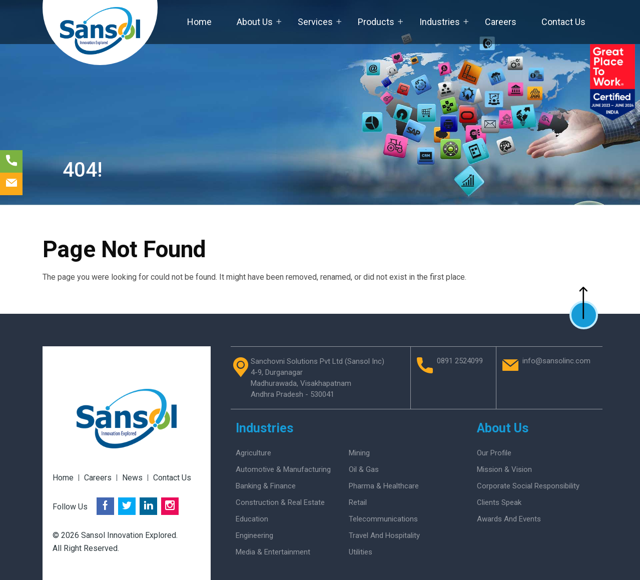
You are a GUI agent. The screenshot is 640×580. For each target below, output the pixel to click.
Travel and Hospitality (384, 535)
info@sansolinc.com (556, 361)
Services (315, 22)
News (132, 477)
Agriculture (253, 452)
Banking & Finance (266, 485)
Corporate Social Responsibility (528, 485)
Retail (358, 502)
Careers (500, 22)
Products (376, 22)
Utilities (360, 551)
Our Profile (494, 452)
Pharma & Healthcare (384, 485)
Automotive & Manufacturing (283, 469)
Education (252, 518)
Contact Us (563, 22)
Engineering (254, 535)
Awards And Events (509, 518)
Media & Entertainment (273, 551)
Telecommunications (383, 518)
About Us (255, 22)
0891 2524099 (460, 361)
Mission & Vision (504, 469)
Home (199, 22)
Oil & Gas (364, 469)
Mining (359, 452)
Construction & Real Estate (280, 502)
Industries (439, 22)
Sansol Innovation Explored (128, 535)
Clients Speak (499, 502)
